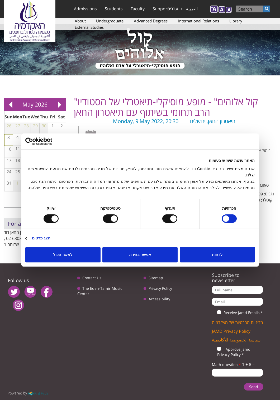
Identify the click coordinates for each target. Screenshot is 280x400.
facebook (47, 292)
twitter (14, 292)
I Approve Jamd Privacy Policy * (231, 352)
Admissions (85, 9)
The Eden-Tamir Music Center (99, 291)
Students (114, 9)
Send (253, 386)
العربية (192, 9)
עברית (172, 9)
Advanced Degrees (151, 20)
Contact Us (91, 277)
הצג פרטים (41, 238)
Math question (226, 364)
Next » (59, 104)
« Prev (10, 104)
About (80, 20)
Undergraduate (110, 20)
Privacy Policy (160, 288)
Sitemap (156, 277)
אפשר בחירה (140, 254)
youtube (30, 292)
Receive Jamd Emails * (237, 312)
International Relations (198, 20)
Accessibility (159, 298)
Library (235, 20)
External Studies (89, 27)
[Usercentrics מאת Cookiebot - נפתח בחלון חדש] (48, 141)
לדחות (217, 254)
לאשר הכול (62, 254)
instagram (18, 305)
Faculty (138, 9)
